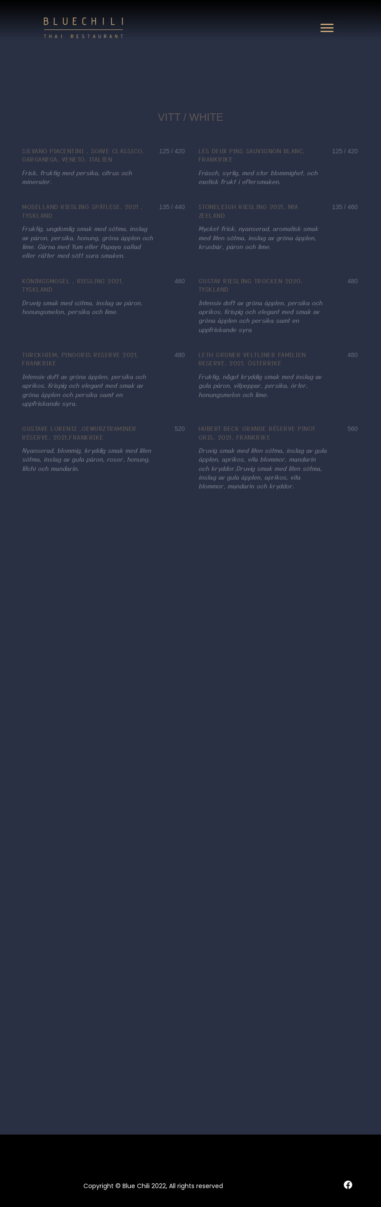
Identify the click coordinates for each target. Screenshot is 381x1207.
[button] (327, 28)
